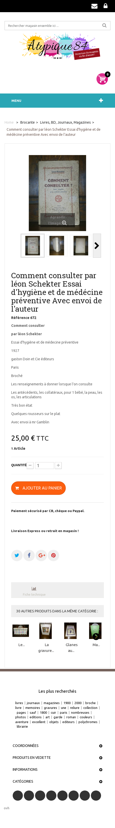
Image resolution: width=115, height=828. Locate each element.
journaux (33, 703)
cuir (53, 712)
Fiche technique (34, 594)
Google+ (62, 796)
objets (54, 722)
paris (63, 712)
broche (90, 703)
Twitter (29, 796)
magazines (52, 703)
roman (71, 717)
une (63, 707)
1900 (67, 703)
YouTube (51, 796)
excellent (38, 722)
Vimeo (85, 796)
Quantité (19, 465)
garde (58, 717)
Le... (21, 645)
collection (90, 707)
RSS (40, 796)
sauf (33, 712)
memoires (32, 707)
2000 (77, 703)
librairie (22, 726)
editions (36, 717)
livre (18, 707)
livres (19, 703)
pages (21, 712)
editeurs (68, 722)
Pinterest (74, 796)
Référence (20, 318)
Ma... (96, 645)
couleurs (86, 717)
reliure (74, 707)
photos (20, 717)
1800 (43, 712)
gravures (50, 707)
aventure (21, 722)
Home (9, 122)
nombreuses (80, 712)
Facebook (18, 796)
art (47, 717)
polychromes (87, 722)
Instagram (96, 796)
